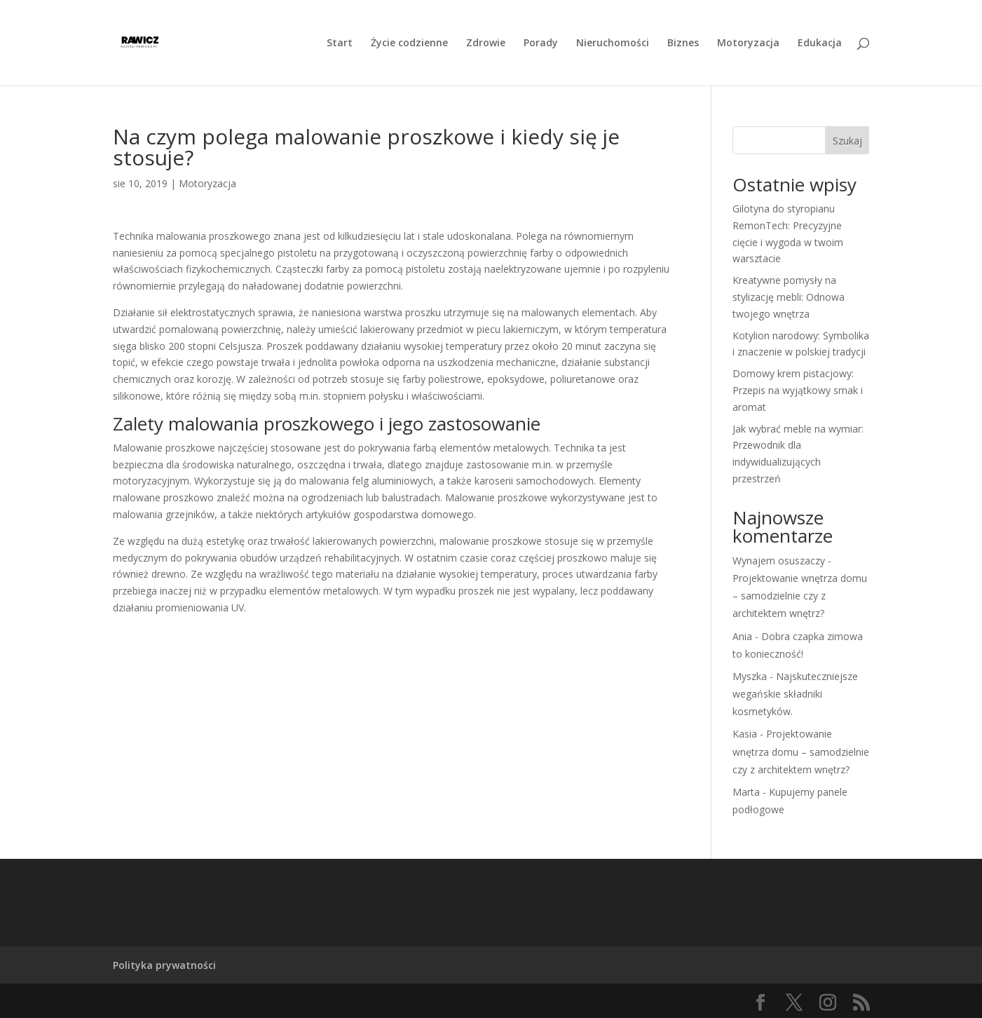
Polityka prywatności (164, 965)
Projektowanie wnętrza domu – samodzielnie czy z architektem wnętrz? (799, 595)
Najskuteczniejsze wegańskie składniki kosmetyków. (795, 694)
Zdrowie (485, 43)
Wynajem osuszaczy (778, 560)
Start (340, 43)
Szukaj (847, 140)
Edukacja (820, 43)
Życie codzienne (409, 43)
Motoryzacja (748, 43)
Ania (742, 636)
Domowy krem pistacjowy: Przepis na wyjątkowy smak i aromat (797, 390)
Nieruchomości (612, 43)
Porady (541, 43)
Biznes (683, 43)
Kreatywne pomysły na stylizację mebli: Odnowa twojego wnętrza (788, 296)
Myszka (749, 676)
